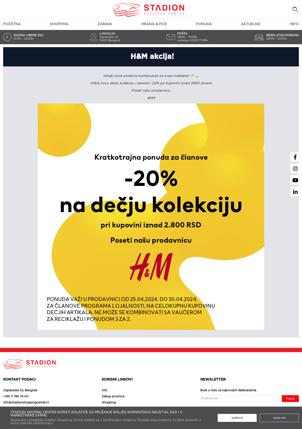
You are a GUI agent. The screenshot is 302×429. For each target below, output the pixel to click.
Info (294, 24)
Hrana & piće (154, 24)
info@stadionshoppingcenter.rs (26, 402)
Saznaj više (279, 417)
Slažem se (237, 417)
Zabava (105, 24)
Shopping (59, 24)
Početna (12, 24)
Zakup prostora (113, 396)
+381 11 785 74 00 (15, 396)
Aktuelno (251, 24)
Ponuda (204, 24)
